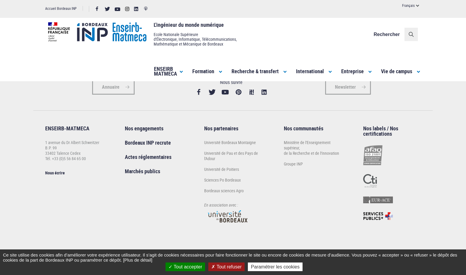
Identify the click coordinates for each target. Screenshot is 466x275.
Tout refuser (226, 266)
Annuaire (110, 107)
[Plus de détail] (137, 259)
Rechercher (390, 34)
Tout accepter (185, 266)
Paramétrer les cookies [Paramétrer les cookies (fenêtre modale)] (275, 266)
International (310, 71)
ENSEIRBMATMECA (165, 71)
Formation (203, 71)
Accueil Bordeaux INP (61, 8)
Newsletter (345, 107)
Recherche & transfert (255, 71)
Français (408, 5)
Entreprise (352, 71)
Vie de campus (396, 71)
